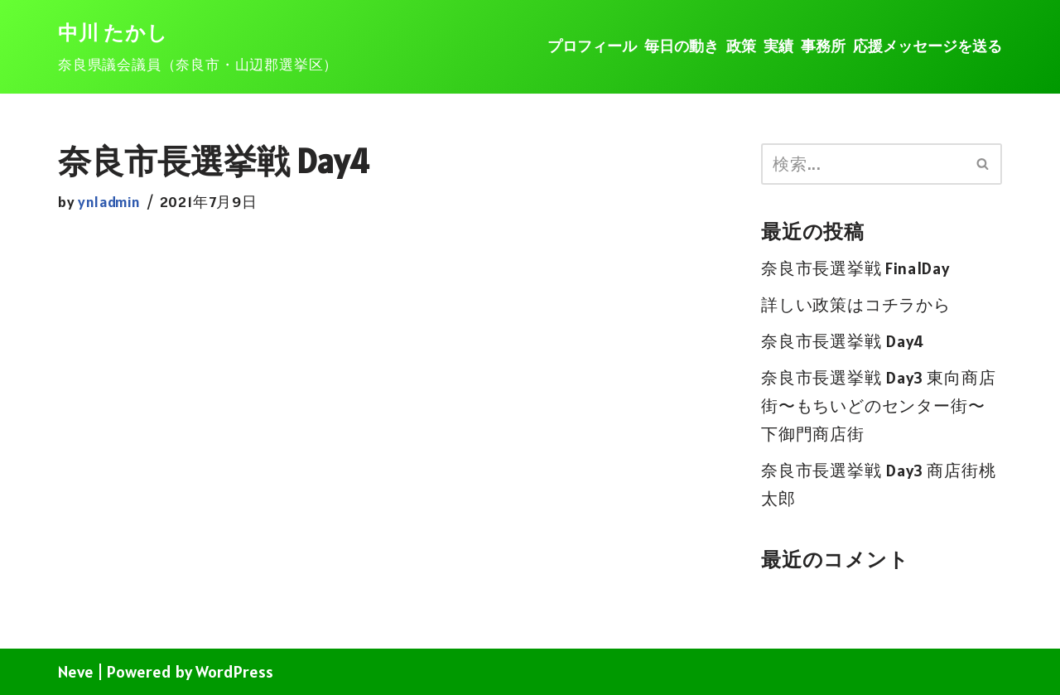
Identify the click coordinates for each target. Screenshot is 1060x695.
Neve (76, 672)
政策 (741, 46)
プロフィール (592, 46)
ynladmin (109, 201)
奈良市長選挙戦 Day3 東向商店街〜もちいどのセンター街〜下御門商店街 (878, 406)
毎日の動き (681, 46)
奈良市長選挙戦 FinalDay (855, 268)
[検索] (863, 164)
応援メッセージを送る (927, 46)
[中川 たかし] (198, 48)
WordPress (234, 672)
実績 (778, 46)
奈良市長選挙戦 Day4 (842, 341)
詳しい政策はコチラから (856, 305)
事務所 (823, 46)
